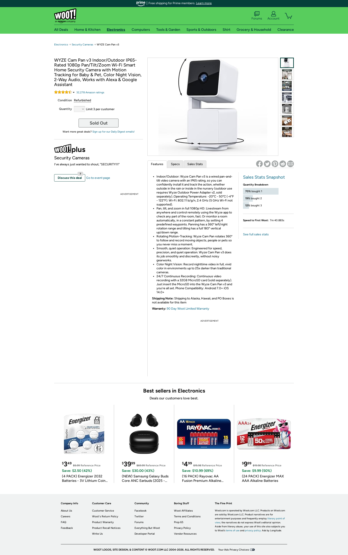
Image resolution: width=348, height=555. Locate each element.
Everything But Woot (147, 528)
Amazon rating (90, 92)
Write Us (97, 533)
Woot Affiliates (183, 510)
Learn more (204, 3)
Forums (256, 15)
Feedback (67, 528)
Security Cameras (82, 44)
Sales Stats (195, 164)
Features (157, 164)
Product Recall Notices (106, 528)
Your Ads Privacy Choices (233, 549)
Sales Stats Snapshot (264, 177)
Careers (65, 516)
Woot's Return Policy (105, 516)
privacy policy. (253, 530)
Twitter (139, 516)
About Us (66, 510)
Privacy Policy (182, 528)
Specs (175, 164)
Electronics (61, 44)
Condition (65, 100)
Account (273, 15)
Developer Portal (144, 533)
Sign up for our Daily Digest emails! (113, 131)
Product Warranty (103, 522)
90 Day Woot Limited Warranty (188, 309)
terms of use (232, 530)
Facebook (140, 510)
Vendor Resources (185, 533)
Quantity (65, 109)
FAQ (63, 522)
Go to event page (98, 178)
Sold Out (99, 123)
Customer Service (103, 510)
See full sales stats (256, 234)
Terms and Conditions (187, 516)
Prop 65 (178, 522)
